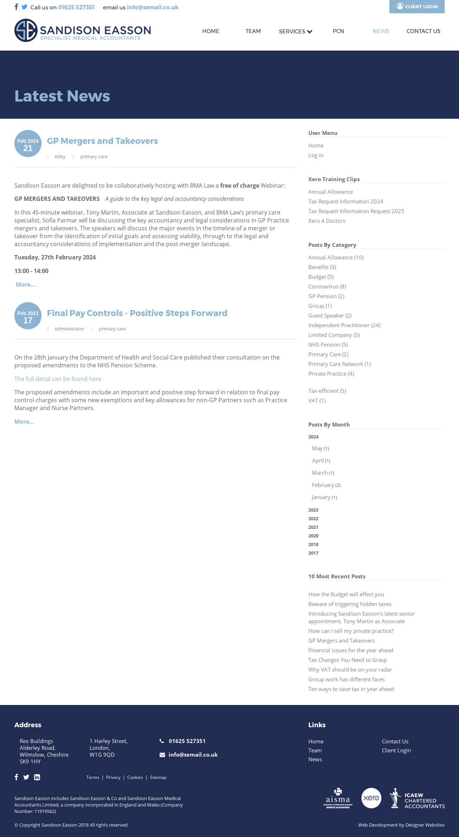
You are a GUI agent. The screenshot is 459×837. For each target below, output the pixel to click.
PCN (338, 31)
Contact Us (395, 741)
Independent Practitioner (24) (344, 325)
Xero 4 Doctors (326, 221)
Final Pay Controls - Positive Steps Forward (137, 313)
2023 (313, 510)
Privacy (113, 777)
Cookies (135, 777)
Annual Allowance (330, 192)
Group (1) (320, 306)
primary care (93, 156)
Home (315, 145)
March (320, 472)
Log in (315, 155)
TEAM (253, 31)
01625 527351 (76, 7)
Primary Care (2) (328, 354)
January (321, 497)
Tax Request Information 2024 (345, 201)
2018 (313, 544)
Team (315, 750)
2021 (313, 527)
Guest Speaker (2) (329, 315)
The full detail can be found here (58, 379)
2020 (313, 535)
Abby (60, 156)
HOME (210, 31)
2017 (313, 553)
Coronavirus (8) (327, 286)
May (317, 448)
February (323, 485)
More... (26, 284)
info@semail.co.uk (153, 7)
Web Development (378, 825)
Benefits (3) (322, 267)
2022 (313, 518)
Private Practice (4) (331, 373)
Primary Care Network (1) (339, 364)
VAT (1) (317, 400)
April (318, 460)
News (381, 31)
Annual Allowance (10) (336, 257)
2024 (376, 467)
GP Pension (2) (326, 296)
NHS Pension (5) (328, 344)
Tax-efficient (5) (327, 391)
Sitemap (158, 777)
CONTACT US (423, 31)
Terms (92, 777)
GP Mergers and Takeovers (102, 141)
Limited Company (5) (334, 335)
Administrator (69, 328)
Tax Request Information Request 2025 (356, 211)
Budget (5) (320, 277)
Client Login (421, 6)
